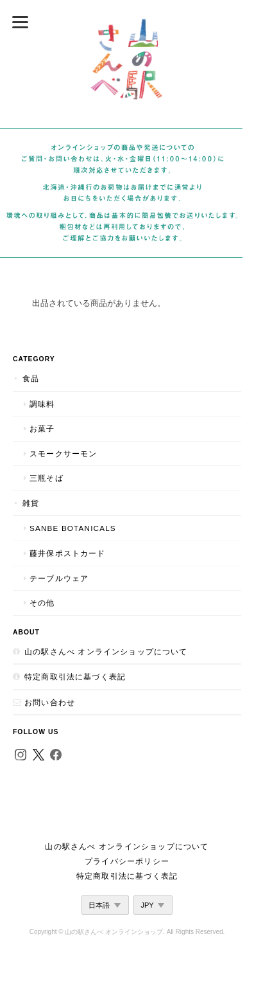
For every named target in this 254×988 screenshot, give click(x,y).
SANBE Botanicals (73, 528)
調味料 (42, 404)
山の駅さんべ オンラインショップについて (106, 651)
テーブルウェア (59, 578)
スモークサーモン (63, 453)
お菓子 (42, 428)
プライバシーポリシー (127, 861)
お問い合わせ (49, 702)
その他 (42, 602)
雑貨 (30, 503)
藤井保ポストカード (68, 553)
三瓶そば (47, 478)
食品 (30, 378)
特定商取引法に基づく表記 (75, 676)
